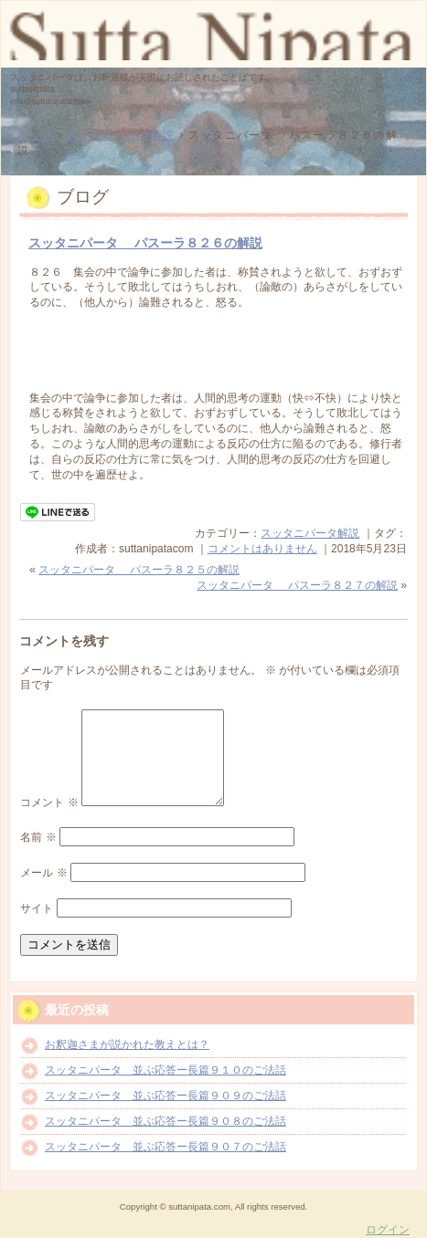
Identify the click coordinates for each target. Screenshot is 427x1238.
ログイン (388, 1229)
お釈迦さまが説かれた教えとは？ (127, 1044)
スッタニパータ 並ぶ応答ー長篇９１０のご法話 (165, 1070)
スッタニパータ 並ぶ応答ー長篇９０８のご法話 (165, 1121)
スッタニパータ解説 (310, 533)
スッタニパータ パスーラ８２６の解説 (145, 243)
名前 (38, 837)
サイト (36, 908)
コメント (49, 802)
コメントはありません (262, 548)
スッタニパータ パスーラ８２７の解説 (297, 585)
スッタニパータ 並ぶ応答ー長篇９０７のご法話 (165, 1146)
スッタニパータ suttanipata (213, 32)
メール (43, 872)
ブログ (83, 196)
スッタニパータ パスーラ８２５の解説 (138, 569)
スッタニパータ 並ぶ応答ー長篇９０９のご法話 (165, 1095)
